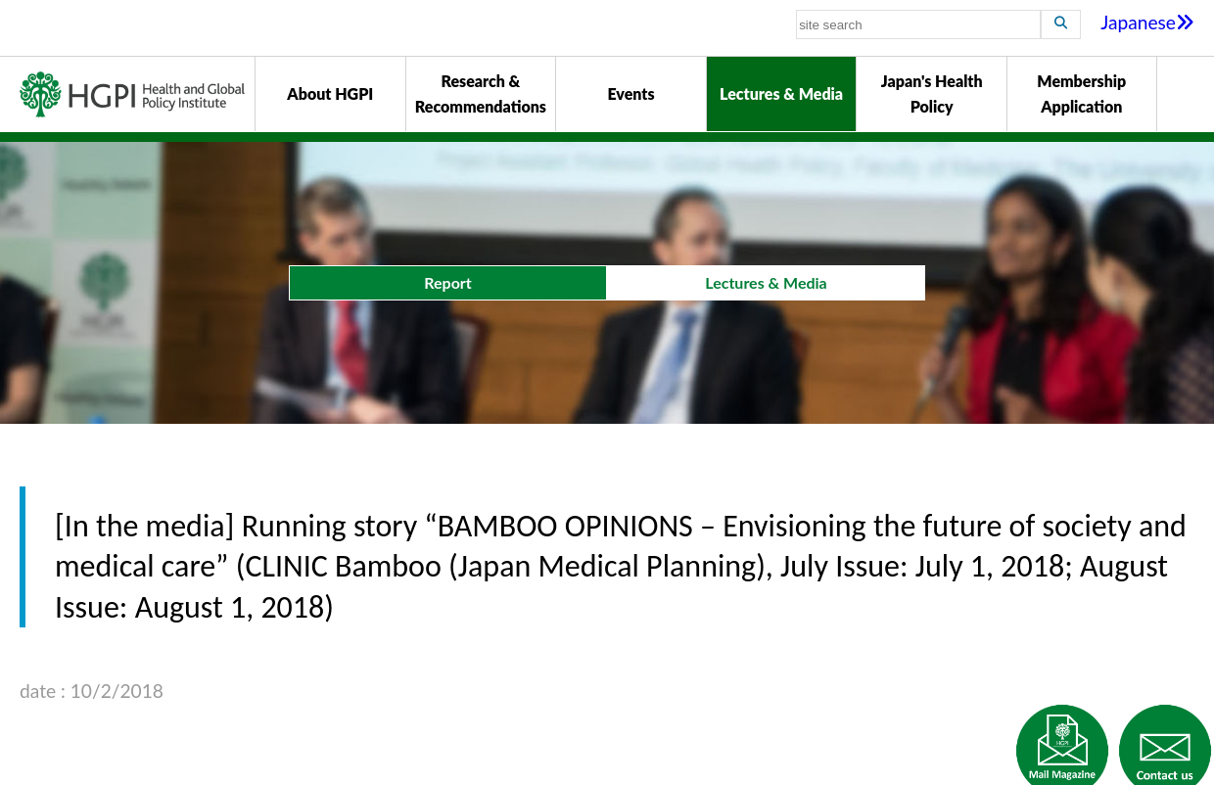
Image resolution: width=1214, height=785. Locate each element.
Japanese (1147, 22)
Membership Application (1081, 93)
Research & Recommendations (480, 93)
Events (630, 93)
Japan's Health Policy (932, 93)
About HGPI (330, 93)
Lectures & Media (781, 93)
